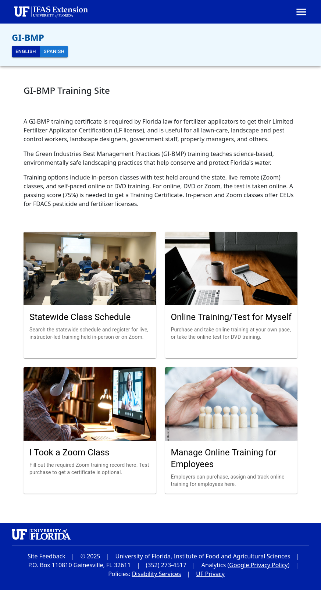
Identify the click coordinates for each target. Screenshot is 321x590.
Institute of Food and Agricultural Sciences (232, 556)
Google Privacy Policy (258, 565)
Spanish (54, 51)
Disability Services (156, 574)
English (26, 51)
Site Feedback (46, 556)
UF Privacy (210, 574)
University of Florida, (143, 556)
